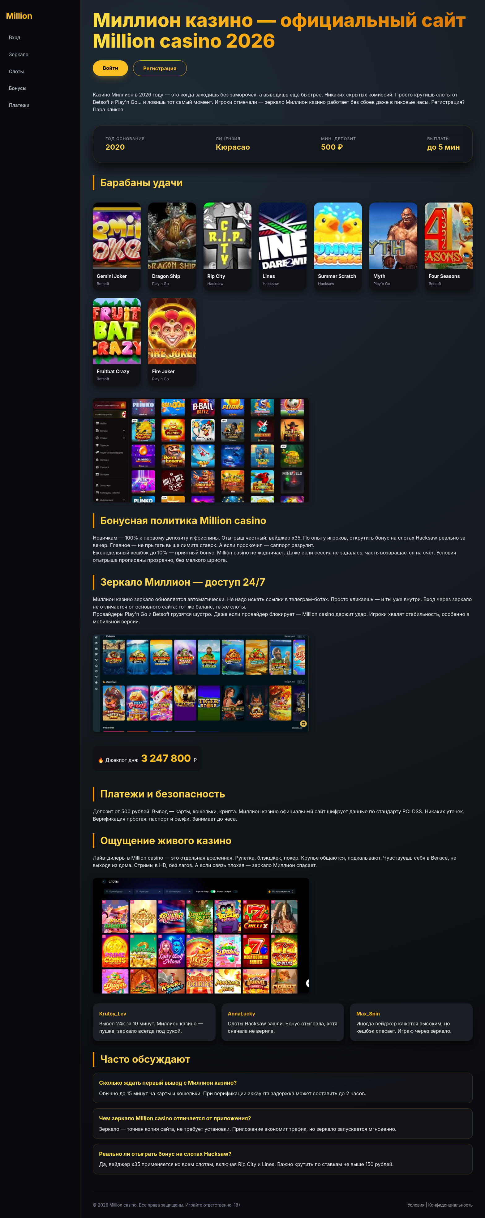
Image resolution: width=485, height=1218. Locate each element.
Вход (14, 38)
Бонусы (18, 88)
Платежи (19, 105)
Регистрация (159, 68)
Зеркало (18, 55)
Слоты (16, 72)
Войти (110, 68)
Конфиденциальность (450, 1205)
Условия (416, 1205)
